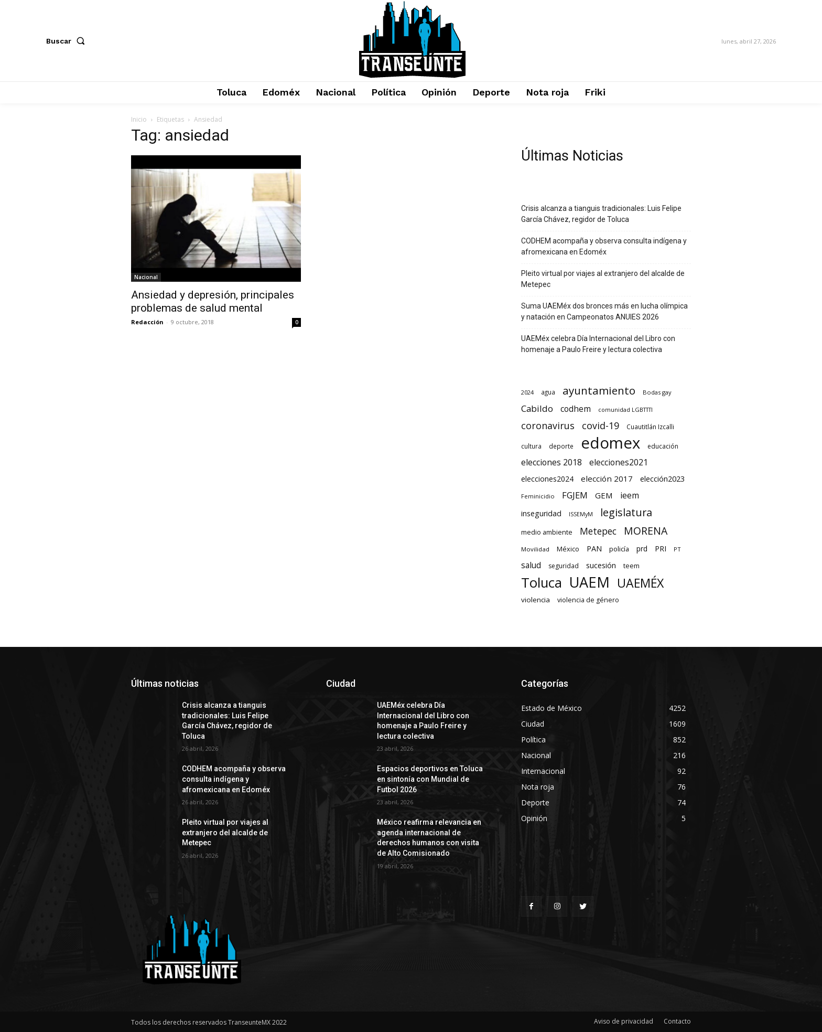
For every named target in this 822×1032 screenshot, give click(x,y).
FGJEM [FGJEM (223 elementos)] (575, 495)
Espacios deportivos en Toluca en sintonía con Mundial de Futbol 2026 (430, 778)
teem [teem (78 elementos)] (631, 565)
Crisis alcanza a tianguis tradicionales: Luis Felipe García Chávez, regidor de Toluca (601, 214)
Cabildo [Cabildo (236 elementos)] (537, 408)
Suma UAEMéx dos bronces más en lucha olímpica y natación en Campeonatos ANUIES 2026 (604, 311)
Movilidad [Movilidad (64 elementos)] (535, 549)
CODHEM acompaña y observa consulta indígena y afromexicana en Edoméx (604, 246)
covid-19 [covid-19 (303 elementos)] (600, 425)
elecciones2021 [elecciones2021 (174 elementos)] (618, 462)
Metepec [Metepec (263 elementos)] (598, 531)
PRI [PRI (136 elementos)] (660, 548)
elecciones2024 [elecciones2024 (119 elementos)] (547, 479)
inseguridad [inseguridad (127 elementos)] (541, 513)
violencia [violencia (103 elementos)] (535, 599)
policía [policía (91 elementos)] (619, 549)
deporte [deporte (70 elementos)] (561, 446)
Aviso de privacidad (623, 1021)
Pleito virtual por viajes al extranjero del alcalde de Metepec (603, 279)
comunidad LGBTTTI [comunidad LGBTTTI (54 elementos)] (625, 409)
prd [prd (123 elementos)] (641, 549)
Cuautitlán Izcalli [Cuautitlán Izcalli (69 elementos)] (650, 426)
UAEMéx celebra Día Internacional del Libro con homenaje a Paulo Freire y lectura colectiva (598, 344)
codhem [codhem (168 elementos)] (575, 408)
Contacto (677, 1021)
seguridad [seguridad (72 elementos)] (563, 565)
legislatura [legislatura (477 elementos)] (626, 512)
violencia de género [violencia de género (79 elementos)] (588, 599)
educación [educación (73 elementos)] (662, 446)
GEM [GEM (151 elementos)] (604, 495)
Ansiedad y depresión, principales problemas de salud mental (212, 301)
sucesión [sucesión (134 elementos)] (601, 565)
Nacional (146, 277)
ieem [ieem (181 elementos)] (629, 495)
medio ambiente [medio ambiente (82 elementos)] (546, 532)
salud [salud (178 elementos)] (531, 565)
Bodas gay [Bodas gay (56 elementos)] (657, 392)
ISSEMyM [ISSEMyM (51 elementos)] (581, 514)
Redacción (147, 322)
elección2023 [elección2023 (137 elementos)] (662, 478)
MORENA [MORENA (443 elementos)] (645, 530)
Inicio (139, 119)
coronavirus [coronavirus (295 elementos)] (548, 425)
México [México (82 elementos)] (568, 549)
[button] (67, 41)
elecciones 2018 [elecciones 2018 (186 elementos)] (551, 462)
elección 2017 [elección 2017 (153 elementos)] (607, 478)
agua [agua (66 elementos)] (548, 392)
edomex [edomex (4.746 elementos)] (610, 443)
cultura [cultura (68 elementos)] (531, 446)
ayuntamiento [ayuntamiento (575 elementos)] (599, 390)
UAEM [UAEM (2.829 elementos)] (589, 582)
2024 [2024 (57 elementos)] (527, 392)
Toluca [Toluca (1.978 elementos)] (541, 582)
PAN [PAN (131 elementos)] (594, 549)
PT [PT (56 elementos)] (677, 549)
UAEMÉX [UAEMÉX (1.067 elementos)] (640, 583)
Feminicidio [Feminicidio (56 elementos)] (538, 496)
